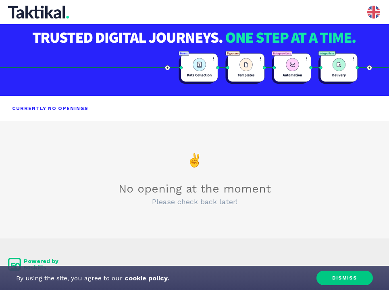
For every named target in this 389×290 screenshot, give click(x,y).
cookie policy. (146, 278)
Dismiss (344, 278)
